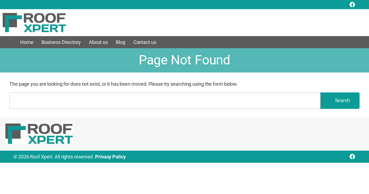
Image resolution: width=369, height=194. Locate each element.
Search (342, 100)
